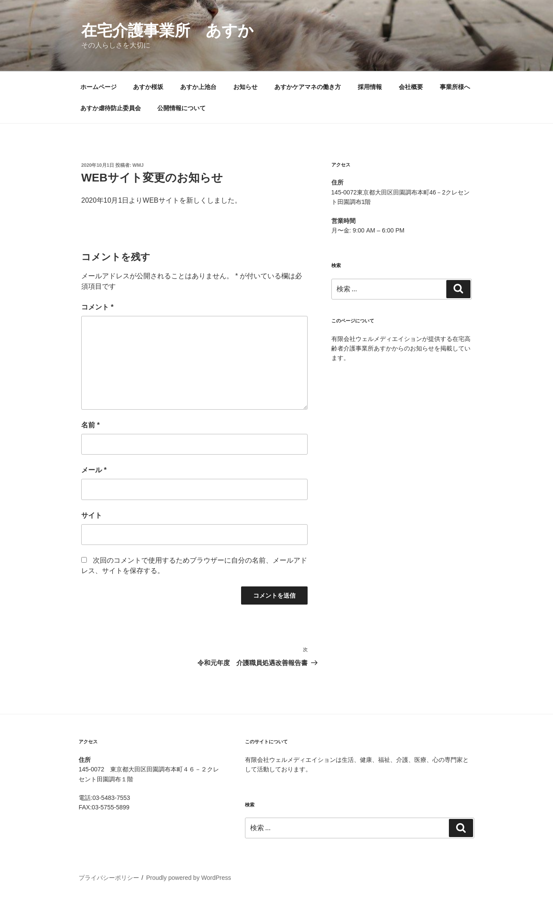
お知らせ (245, 86)
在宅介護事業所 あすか (167, 30)
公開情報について (181, 108)
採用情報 (370, 86)
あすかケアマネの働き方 (307, 86)
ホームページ (98, 86)
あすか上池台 (198, 86)
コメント (97, 307)
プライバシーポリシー (109, 877)
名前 (90, 425)
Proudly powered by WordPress (188, 877)
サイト (91, 515)
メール (94, 470)
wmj (138, 165)
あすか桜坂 (148, 86)
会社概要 (411, 86)
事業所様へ (455, 86)
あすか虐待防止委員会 (110, 108)
